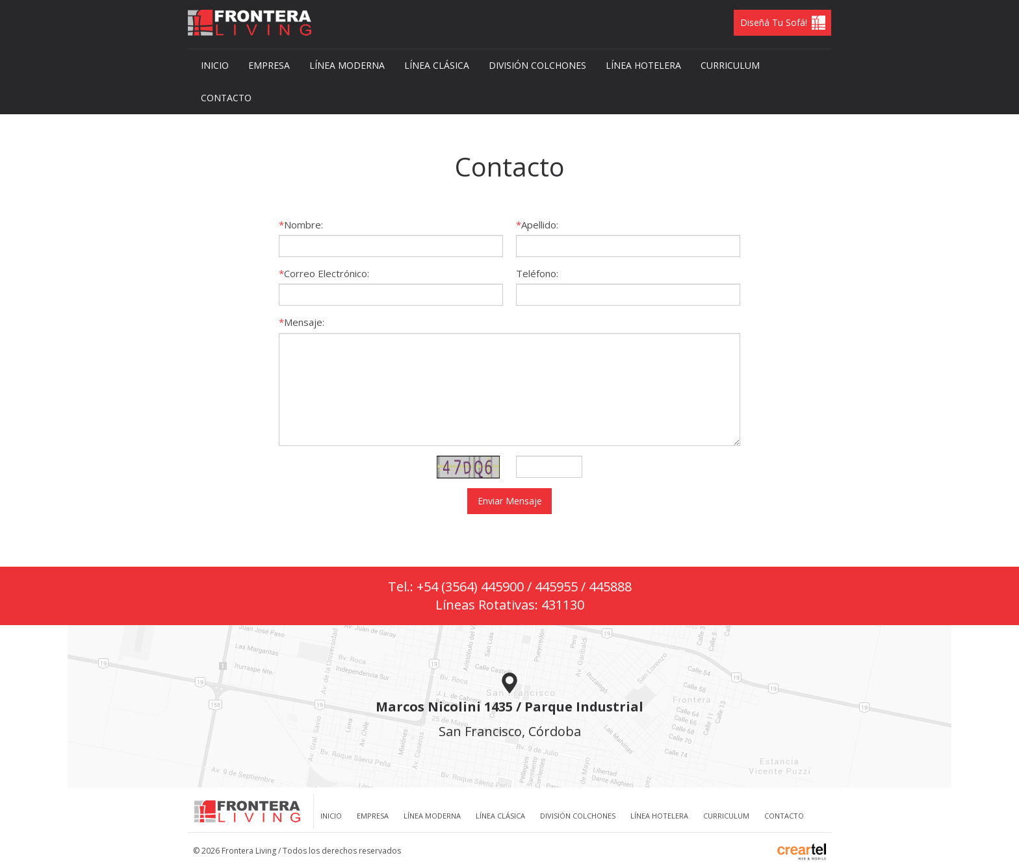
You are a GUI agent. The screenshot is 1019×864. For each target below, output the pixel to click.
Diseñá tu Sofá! (773, 22)
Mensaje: (304, 321)
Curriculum (730, 65)
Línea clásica (436, 65)
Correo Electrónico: (326, 273)
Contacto (226, 98)
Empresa (269, 65)
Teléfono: (537, 273)
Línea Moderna (347, 65)
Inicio (215, 65)
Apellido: (539, 224)
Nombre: (303, 224)
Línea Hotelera (643, 65)
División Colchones (537, 65)
